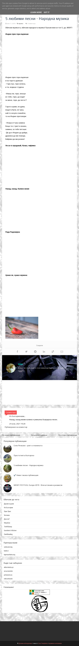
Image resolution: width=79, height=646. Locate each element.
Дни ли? (7, 519)
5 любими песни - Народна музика (28, 465)
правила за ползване (55, 643)
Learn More (36, 12)
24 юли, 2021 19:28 (17, 424)
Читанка (7, 515)
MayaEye (7, 523)
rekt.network (8, 579)
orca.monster (8, 571)
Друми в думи (9, 504)
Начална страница (39, 435)
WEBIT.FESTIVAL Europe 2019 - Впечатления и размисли (38, 485)
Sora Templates (43, 643)
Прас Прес (7, 511)
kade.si (6, 551)
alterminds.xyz (8, 567)
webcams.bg (8, 547)
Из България (14, 416)
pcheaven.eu (8, 575)
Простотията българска (24, 455)
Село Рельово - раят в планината (28, 445)
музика (21, 23)
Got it (46, 12)
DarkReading (8, 534)
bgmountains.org (9, 554)
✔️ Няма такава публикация (26, 475)
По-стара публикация (67, 435)
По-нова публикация (11, 435)
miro (20, 364)
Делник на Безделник (25, 643)
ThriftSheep (8, 527)
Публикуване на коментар (16, 427)
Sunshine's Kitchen (10, 530)
